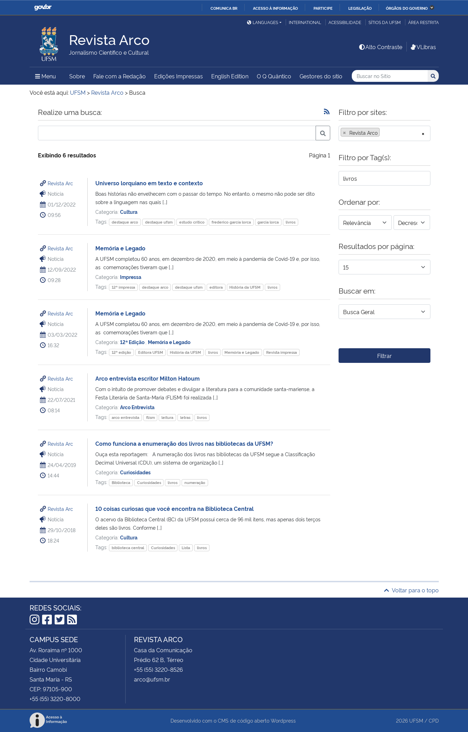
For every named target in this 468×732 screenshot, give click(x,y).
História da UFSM (245, 287)
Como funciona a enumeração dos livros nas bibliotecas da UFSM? (184, 443)
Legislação (360, 8)
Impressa (130, 276)
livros (290, 222)
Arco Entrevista (137, 407)
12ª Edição (132, 341)
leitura (167, 417)
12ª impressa (123, 287)
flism (150, 417)
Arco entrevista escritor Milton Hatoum (147, 378)
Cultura (128, 211)
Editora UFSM (150, 352)
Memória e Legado (120, 248)
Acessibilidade (344, 22)
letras (185, 417)
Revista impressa (281, 352)
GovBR (42, 7)
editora (216, 287)
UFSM (416, 720)
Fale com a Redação (119, 76)
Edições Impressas (178, 76)
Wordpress (283, 720)
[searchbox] (383, 133)
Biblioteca (121, 482)
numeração (194, 482)
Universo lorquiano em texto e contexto (149, 183)
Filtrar (384, 355)
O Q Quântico (274, 76)
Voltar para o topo (411, 590)
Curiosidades (135, 472)
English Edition (229, 76)
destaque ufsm (159, 222)
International (305, 22)
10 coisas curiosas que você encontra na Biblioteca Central (174, 508)
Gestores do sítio (321, 76)
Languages (262, 22)
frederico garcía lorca (231, 222)
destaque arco (125, 222)
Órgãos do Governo (407, 8)
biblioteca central (128, 547)
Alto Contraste (380, 46)
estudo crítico (192, 222)
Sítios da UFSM (384, 22)
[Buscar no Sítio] (389, 76)
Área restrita (423, 22)
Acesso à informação (275, 8)
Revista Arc (60, 183)
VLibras (423, 46)
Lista (186, 547)
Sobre (77, 76)
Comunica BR (224, 8)
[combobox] (384, 133)
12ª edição (121, 352)
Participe (323, 8)
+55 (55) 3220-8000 (55, 698)
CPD (434, 720)
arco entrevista (125, 417)
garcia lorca (268, 222)
